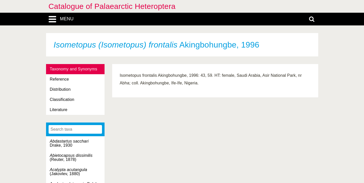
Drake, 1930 (69, 143)
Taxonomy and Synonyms (73, 69)
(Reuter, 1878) (71, 157)
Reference (59, 79)
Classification (62, 99)
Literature (58, 110)
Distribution (60, 89)
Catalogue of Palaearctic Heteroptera (112, 6)
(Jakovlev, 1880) (68, 171)
